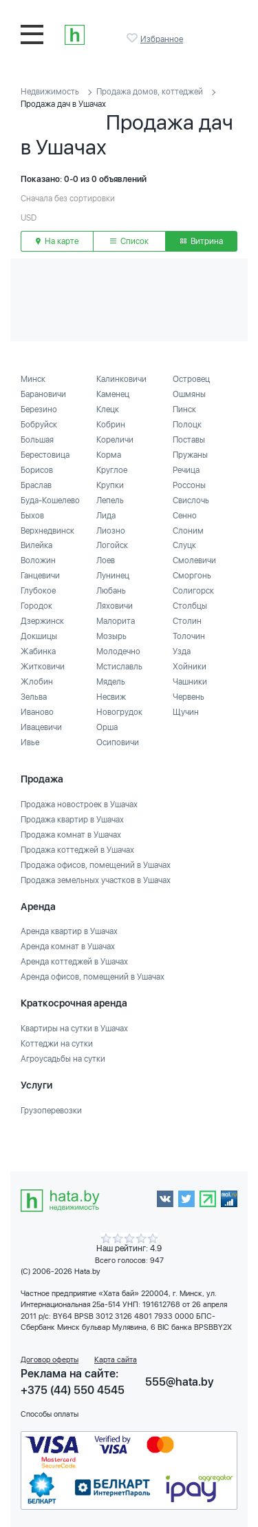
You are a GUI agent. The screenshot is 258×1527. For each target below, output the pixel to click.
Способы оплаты (49, 1414)
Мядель (110, 682)
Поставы (189, 440)
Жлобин (37, 682)
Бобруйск (39, 424)
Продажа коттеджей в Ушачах (77, 850)
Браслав (36, 485)
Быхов (32, 515)
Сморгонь (192, 575)
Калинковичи (121, 379)
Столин (187, 621)
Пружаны (190, 455)
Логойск (112, 545)
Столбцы (190, 606)
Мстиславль (119, 666)
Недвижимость (50, 92)
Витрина (201, 241)
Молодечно (118, 651)
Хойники (189, 666)
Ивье (30, 742)
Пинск (184, 409)
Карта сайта (115, 1359)
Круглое (111, 470)
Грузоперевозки (51, 1110)
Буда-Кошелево (50, 500)
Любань (111, 591)
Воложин (38, 560)
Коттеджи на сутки (57, 1044)
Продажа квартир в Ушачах (72, 820)
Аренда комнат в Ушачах (68, 946)
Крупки (110, 485)
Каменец (112, 394)
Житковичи (43, 666)
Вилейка (36, 545)
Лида (106, 515)
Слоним (188, 531)
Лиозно (110, 531)
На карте (57, 241)
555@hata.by (179, 1381)
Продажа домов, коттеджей (149, 92)
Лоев (105, 560)
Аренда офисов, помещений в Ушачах (92, 977)
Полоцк (187, 424)
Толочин (189, 636)
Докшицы (39, 636)
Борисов (37, 470)
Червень (188, 697)
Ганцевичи (40, 575)
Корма (108, 455)
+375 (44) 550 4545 (73, 1390)
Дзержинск (42, 621)
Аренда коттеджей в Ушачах (74, 962)
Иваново (37, 712)
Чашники (190, 682)
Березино (39, 409)
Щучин (186, 712)
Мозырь (111, 636)
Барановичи (43, 394)
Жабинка (38, 651)
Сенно (185, 515)
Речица (186, 470)
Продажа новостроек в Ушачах (79, 804)
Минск (33, 379)
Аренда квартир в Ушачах (69, 931)
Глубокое (38, 591)
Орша (107, 727)
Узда (182, 651)
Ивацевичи (41, 727)
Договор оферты (49, 1359)
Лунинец (112, 575)
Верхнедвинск (47, 531)
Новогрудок (119, 712)
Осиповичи (117, 742)
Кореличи (114, 440)
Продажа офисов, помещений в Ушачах (96, 865)
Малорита (115, 621)
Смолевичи (194, 560)
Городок (36, 606)
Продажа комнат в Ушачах (71, 835)
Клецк (107, 409)
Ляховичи (114, 606)
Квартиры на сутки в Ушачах (74, 1028)
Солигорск (193, 591)
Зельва (34, 697)
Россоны (189, 485)
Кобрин (110, 424)
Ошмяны (189, 394)
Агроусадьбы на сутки (63, 1059)
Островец (191, 379)
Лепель (110, 500)
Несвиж (111, 697)
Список (129, 241)
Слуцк (184, 545)
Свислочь (191, 500)
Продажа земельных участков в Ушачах (96, 880)
